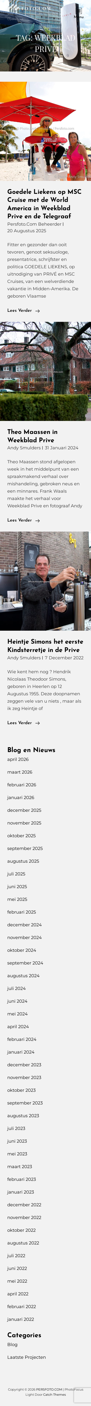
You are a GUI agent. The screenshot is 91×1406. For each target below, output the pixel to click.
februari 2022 (21, 1306)
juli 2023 (16, 1128)
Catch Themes (54, 1394)
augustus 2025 (23, 861)
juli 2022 (16, 1255)
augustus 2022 (23, 1243)
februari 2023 (21, 1179)
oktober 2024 (21, 950)
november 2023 (24, 1077)
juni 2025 (17, 886)
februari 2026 (21, 785)
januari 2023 (20, 1192)
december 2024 (24, 925)
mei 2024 (17, 1014)
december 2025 (24, 810)
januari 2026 (20, 797)
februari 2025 (21, 912)
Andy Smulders (24, 448)
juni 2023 (17, 1141)
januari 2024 (20, 1052)
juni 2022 (17, 1268)
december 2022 (24, 1205)
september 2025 (25, 848)
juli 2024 (16, 988)
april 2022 (17, 1294)
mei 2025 (17, 899)
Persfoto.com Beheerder (34, 224)
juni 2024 (17, 1001)
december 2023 (24, 1065)
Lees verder (23, 310)
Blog (12, 1344)
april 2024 (18, 1026)
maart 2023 (19, 1166)
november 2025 (24, 823)
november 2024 (24, 937)
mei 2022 (17, 1281)
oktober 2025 (21, 835)
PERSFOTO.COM (29, 8)
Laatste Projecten (26, 1357)
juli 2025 (16, 874)
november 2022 (24, 1217)
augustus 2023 (23, 1115)
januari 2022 (20, 1319)
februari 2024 (21, 1039)
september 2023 (25, 1103)
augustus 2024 (23, 975)
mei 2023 (17, 1154)
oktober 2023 (21, 1090)
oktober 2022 (21, 1230)
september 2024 (25, 963)
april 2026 (18, 759)
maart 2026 (19, 772)
